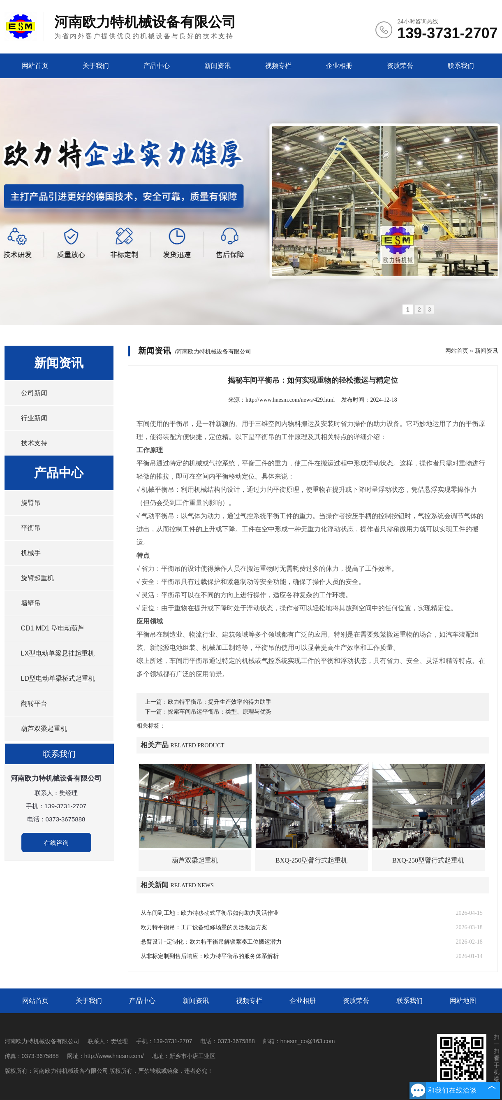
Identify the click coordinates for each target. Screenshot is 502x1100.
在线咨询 (56, 842)
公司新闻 (34, 392)
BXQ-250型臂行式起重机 (311, 860)
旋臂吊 (31, 502)
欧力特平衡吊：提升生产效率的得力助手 (219, 702)
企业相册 (339, 65)
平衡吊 (31, 527)
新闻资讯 (217, 65)
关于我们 (96, 65)
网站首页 (35, 65)
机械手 (31, 552)
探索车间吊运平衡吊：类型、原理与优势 (219, 712)
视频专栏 (278, 65)
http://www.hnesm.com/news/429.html (290, 400)
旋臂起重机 (37, 577)
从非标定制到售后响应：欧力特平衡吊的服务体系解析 (210, 956)
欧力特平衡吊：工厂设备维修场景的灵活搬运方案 (204, 927)
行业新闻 (34, 417)
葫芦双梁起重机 (44, 728)
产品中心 (156, 65)
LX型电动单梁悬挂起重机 (58, 653)
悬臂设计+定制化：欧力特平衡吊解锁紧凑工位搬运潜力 (211, 942)
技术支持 (34, 443)
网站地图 (463, 1000)
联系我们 (461, 65)
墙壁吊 (31, 603)
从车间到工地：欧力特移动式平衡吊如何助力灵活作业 (210, 913)
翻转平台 (34, 703)
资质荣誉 (400, 65)
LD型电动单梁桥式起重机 (58, 678)
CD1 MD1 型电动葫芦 (53, 628)
